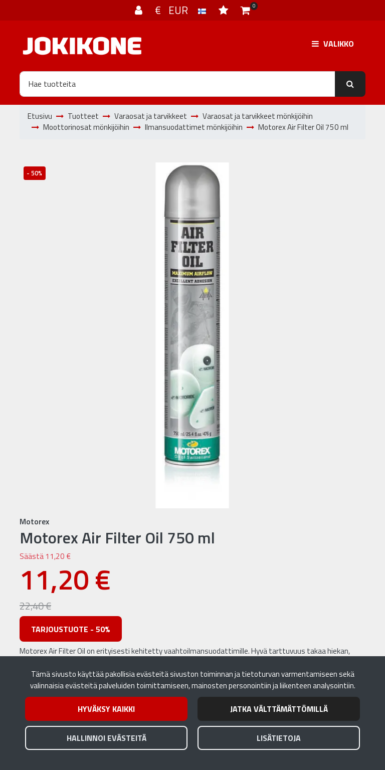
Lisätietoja (279, 738)
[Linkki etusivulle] (82, 46)
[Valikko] (332, 43)
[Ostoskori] (245, 10)
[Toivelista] (225, 10)
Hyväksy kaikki (106, 709)
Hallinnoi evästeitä (106, 738)
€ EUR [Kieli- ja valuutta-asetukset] (182, 10)
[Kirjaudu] (140, 10)
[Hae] (177, 83)
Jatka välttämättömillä (279, 709)
